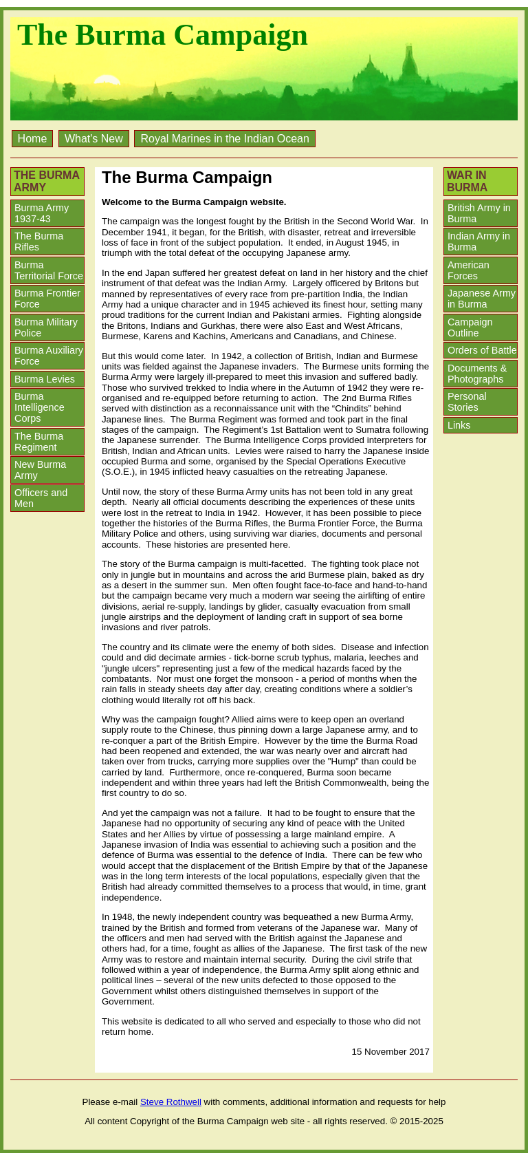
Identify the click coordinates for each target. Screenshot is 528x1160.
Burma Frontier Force (47, 299)
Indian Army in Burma (479, 241)
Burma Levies (44, 379)
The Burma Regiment (38, 442)
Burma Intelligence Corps (39, 407)
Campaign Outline (470, 327)
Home (32, 138)
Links (459, 425)
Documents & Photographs (477, 374)
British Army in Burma (479, 213)
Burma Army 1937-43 (41, 213)
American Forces (469, 270)
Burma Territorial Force (48, 270)
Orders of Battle (482, 350)
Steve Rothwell (170, 1102)
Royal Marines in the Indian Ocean (224, 138)
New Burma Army (40, 470)
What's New (94, 138)
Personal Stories (467, 402)
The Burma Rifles (38, 241)
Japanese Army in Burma (482, 299)
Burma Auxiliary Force (48, 356)
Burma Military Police (46, 327)
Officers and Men (40, 498)
